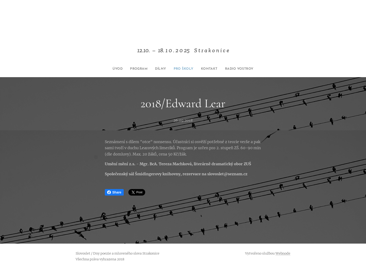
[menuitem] (112, 69)
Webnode (282, 253)
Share (114, 192)
